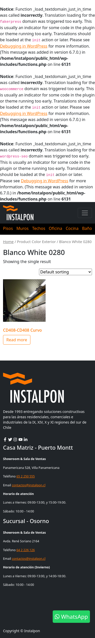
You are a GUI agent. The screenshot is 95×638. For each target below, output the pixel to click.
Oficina (55, 228)
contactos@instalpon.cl (29, 485)
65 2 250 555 (25, 476)
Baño (87, 228)
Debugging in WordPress (23, 46)
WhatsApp (71, 616)
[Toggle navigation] (85, 213)
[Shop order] (65, 272)
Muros (22, 228)
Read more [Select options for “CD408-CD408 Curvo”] (16, 340)
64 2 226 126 (25, 550)
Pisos (8, 228)
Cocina (72, 228)
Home (8, 241)
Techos (38, 228)
